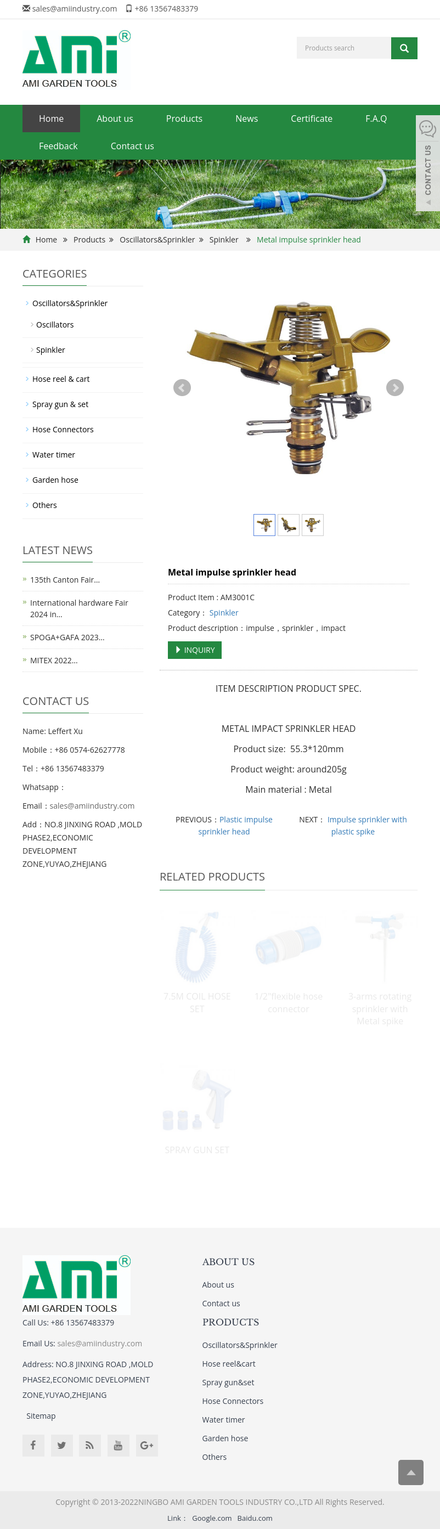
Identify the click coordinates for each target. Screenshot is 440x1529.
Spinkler (224, 239)
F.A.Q (376, 118)
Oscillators (55, 324)
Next (395, 388)
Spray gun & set (60, 404)
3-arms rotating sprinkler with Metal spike (379, 1009)
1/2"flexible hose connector (289, 1002)
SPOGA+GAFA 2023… (67, 637)
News (246, 118)
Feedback (58, 146)
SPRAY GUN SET (197, 1150)
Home (51, 118)
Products (184, 118)
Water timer (53, 454)
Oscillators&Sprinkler (157, 239)
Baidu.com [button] (255, 1518)
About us (115, 118)
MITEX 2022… (54, 660)
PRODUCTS (230, 1322)
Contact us (132, 146)
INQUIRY (194, 650)
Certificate (311, 118)
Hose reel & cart (61, 379)
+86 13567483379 (167, 8)
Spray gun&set (228, 1382)
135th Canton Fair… (65, 579)
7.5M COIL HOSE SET (196, 1002)
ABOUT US (228, 1261)
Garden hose (55, 480)
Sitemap (40, 1415)
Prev (182, 388)
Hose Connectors (63, 429)
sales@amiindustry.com (74, 8)
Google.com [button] (212, 1518)
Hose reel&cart (229, 1363)
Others (44, 505)
